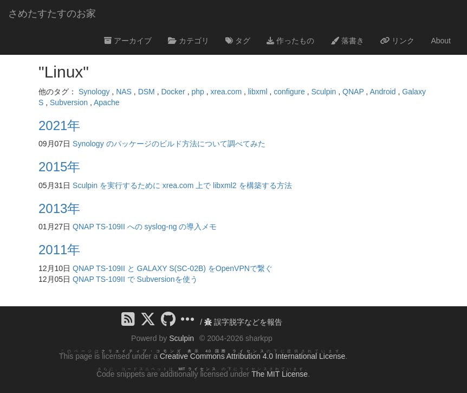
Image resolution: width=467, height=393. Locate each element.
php (197, 91)
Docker (173, 91)
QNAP (353, 91)
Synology (94, 91)
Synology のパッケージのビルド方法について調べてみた (169, 143)
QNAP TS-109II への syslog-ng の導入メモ (145, 226)
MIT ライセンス (198, 369)
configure (289, 91)
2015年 (59, 166)
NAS (124, 91)
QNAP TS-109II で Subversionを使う (135, 279)
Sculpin (323, 91)
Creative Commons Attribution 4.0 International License (252, 356)
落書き (347, 40)
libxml (258, 91)
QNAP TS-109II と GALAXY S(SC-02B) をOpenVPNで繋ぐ (173, 268)
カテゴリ (188, 40)
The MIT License (279, 374)
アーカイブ (128, 40)
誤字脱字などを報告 (243, 322)
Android (382, 91)
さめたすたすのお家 (52, 13)
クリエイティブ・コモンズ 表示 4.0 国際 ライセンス (184, 351)
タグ (237, 40)
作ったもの (290, 40)
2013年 (59, 208)
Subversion (69, 102)
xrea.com (226, 91)
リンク (397, 40)
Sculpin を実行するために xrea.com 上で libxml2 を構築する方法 (182, 185)
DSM (146, 91)
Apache (106, 102)
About (441, 40)
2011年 (59, 249)
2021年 (59, 125)
